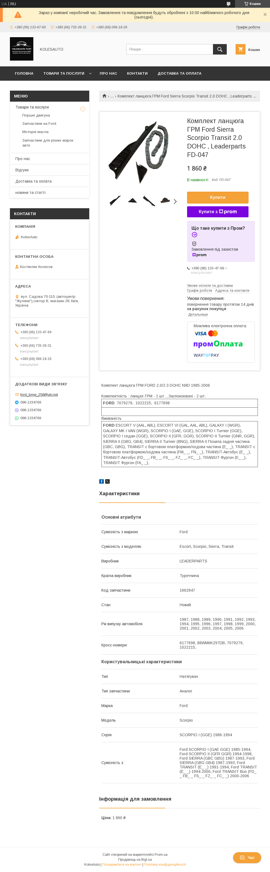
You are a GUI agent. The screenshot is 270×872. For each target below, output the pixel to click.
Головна (24, 73)
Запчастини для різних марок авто (47, 142)
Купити (218, 197)
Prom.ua (161, 855)
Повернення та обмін (38, 88)
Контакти (137, 73)
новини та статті (30, 192)
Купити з (218, 211)
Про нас (108, 73)
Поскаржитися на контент (122, 864)
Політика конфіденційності (165, 864)
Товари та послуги (63, 73)
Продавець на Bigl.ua (135, 860)
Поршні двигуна (36, 115)
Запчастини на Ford (39, 123)
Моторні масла (35, 132)
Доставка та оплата (179, 73)
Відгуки (22, 170)
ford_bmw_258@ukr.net (39, 394)
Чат (247, 857)
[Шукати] (220, 49)
